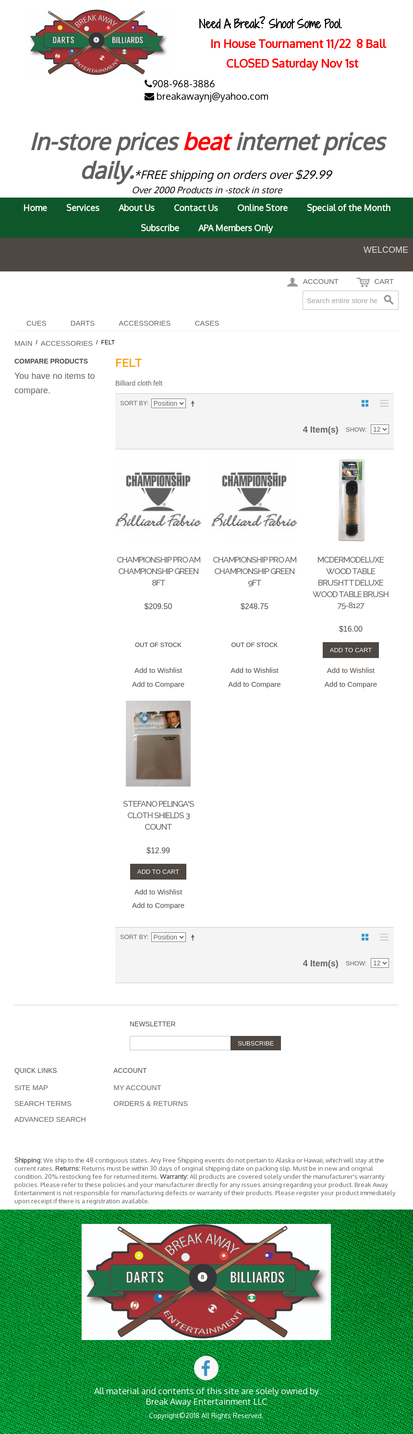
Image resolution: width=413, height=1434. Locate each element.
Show (355, 429)
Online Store (262, 207)
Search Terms (43, 1103)
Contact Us (196, 207)
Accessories (144, 323)
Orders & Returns (150, 1103)
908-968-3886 (180, 83)
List (382, 403)
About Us (137, 207)
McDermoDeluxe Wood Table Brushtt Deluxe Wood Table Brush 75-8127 (351, 582)
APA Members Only (235, 228)
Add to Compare (158, 684)
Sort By (133, 403)
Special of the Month (348, 207)
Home (35, 207)
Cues (36, 323)
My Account (137, 1087)
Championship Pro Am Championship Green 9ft (254, 571)
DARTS (83, 323)
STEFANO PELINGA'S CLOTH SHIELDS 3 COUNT (158, 815)
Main (23, 343)
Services (82, 207)
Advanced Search (50, 1119)
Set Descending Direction (194, 403)
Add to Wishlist (158, 670)
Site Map (31, 1087)
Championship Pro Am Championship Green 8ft (158, 571)
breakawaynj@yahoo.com (206, 96)
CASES (207, 323)
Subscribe (160, 228)
